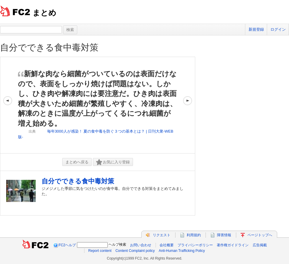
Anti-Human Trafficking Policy (182, 251)
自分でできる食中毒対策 (49, 47)
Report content (99, 251)
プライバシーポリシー (195, 245)
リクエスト (161, 235)
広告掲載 (260, 245)
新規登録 (256, 29)
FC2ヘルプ (67, 245)
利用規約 (194, 235)
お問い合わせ (140, 245)
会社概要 (167, 245)
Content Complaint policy (135, 251)
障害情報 (224, 235)
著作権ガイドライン (233, 245)
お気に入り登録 (113, 162)
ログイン (278, 29)
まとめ (44, 12)
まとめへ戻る (76, 162)
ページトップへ (259, 235)
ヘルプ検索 (117, 244)
